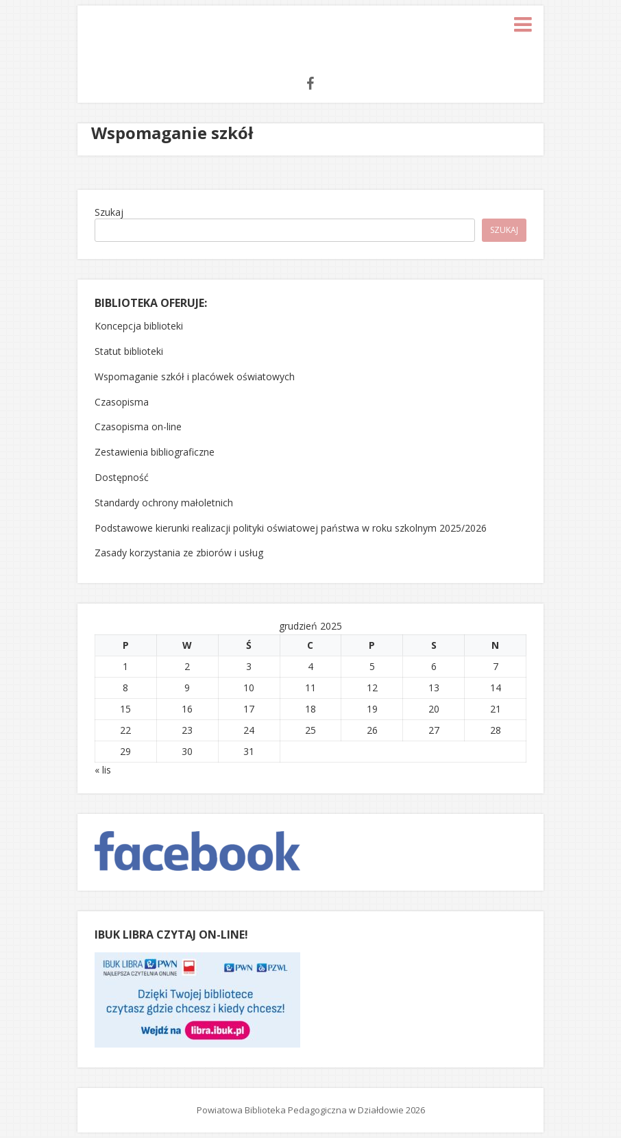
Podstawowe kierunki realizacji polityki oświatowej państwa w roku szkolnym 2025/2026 (291, 527)
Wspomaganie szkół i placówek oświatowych (195, 376)
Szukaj (109, 212)
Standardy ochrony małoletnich (164, 502)
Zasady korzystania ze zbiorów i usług (179, 552)
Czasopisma (122, 401)
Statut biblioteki (129, 351)
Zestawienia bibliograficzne (155, 451)
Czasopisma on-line (138, 426)
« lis (103, 769)
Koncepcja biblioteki (139, 325)
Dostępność (122, 477)
